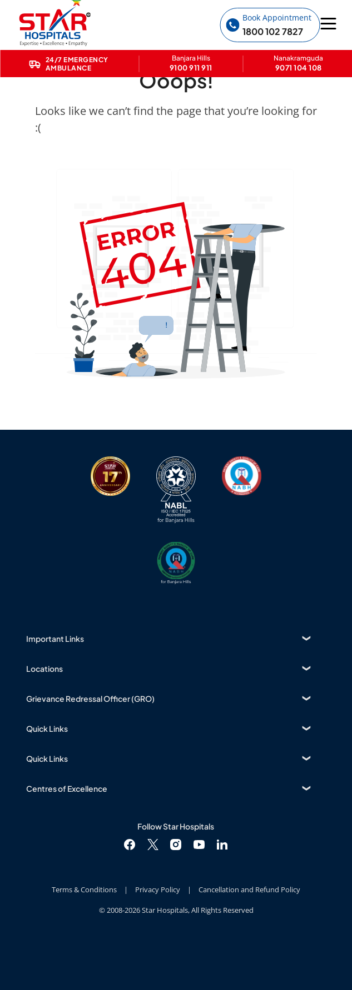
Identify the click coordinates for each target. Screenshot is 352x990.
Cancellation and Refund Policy (249, 889)
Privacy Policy (157, 889)
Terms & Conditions (84, 889)
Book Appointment (276, 17)
